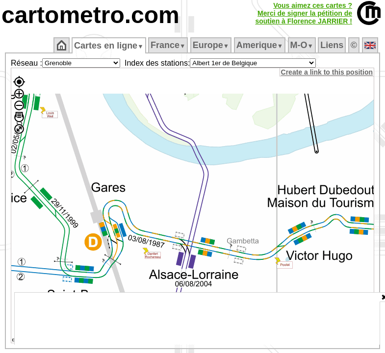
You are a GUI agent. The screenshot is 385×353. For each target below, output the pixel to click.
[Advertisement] (197, 319)
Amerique (260, 45)
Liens (332, 45)
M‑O (302, 45)
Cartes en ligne (109, 45)
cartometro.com (90, 15)
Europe (211, 45)
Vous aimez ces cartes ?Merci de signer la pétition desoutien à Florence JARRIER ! (303, 13)
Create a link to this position (327, 72)
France (168, 45)
